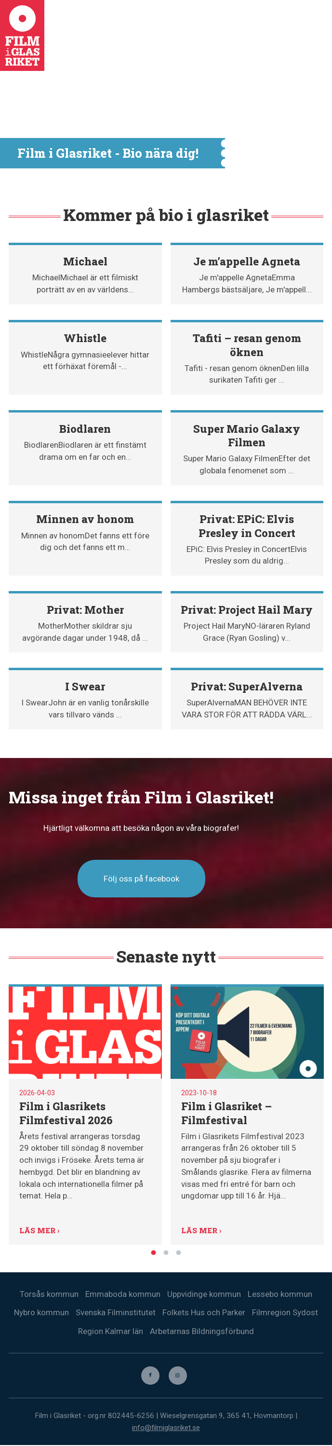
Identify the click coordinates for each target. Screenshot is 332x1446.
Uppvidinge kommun (204, 1294)
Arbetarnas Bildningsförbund (202, 1331)
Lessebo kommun (280, 1294)
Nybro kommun (41, 1313)
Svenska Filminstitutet (116, 1313)
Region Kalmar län (110, 1331)
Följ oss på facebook (141, 878)
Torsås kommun (49, 1294)
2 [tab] (166, 1252)
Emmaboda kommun (122, 1294)
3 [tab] (179, 1252)
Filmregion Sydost (285, 1313)
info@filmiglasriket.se (166, 1428)
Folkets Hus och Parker (203, 1313)
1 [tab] (154, 1252)
